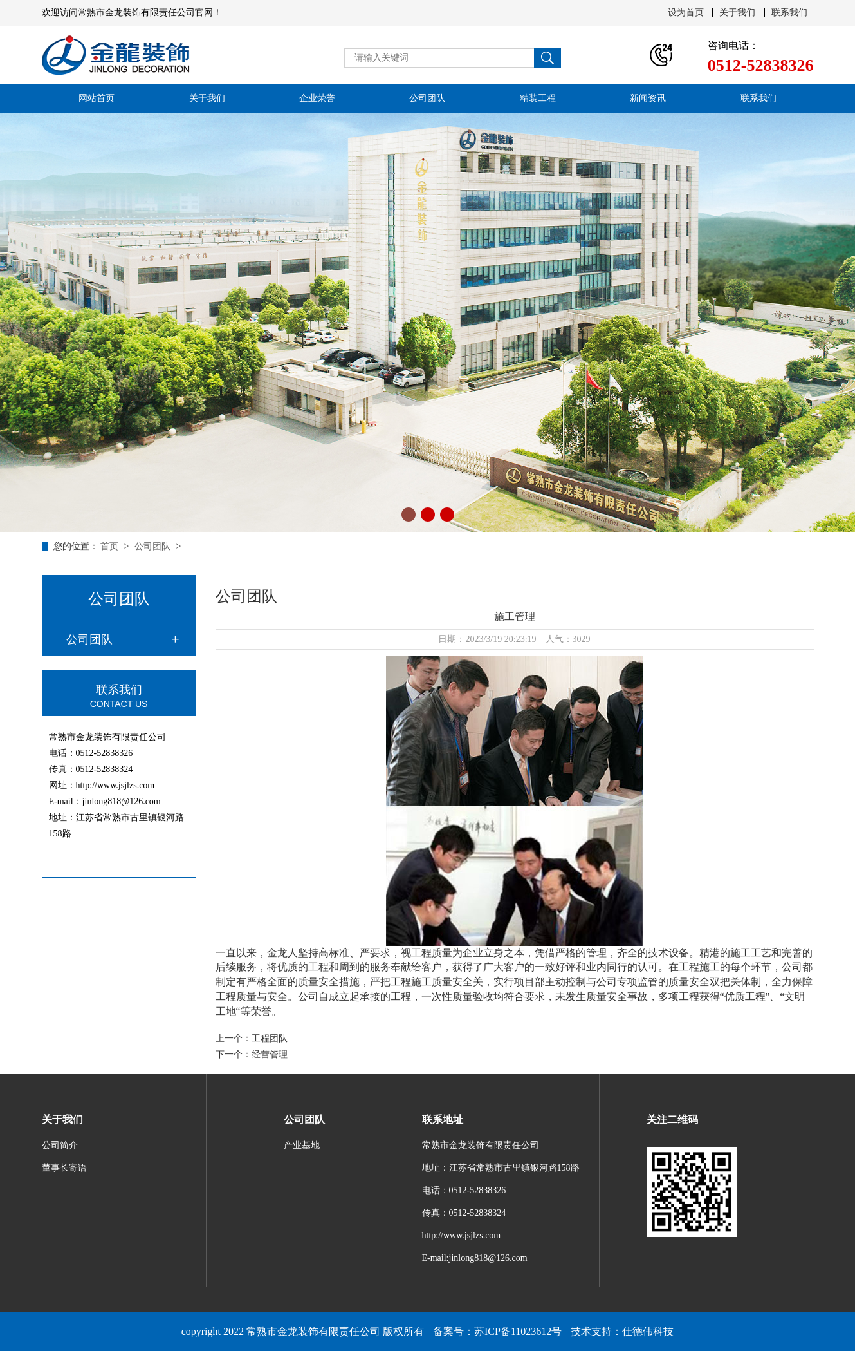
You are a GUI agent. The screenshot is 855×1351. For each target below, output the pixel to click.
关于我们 (737, 12)
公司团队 (427, 98)
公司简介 (60, 1145)
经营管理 (270, 1054)
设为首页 (686, 12)
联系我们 (789, 12)
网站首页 (96, 98)
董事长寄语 (64, 1168)
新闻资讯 (648, 98)
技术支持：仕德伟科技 (622, 1331)
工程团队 (270, 1038)
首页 (110, 546)
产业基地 (302, 1145)
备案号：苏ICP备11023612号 (497, 1331)
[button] (408, 514)
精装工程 (538, 98)
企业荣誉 (317, 98)
